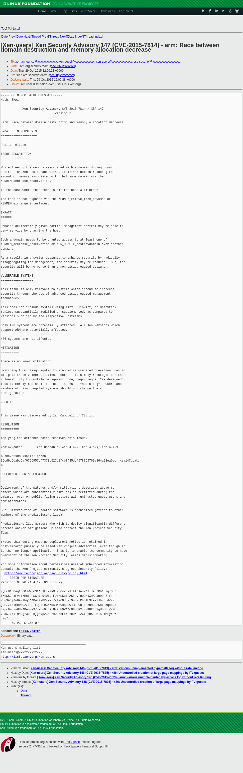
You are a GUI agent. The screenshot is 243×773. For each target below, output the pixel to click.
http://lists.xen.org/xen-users (28, 656)
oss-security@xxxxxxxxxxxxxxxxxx (157, 61)
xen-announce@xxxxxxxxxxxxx (36, 61)
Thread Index (93, 36)
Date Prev (8, 36)
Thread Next (58, 36)
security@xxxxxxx (63, 66)
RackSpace (72, 741)
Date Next (23, 36)
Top (3, 28)
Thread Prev (39, 36)
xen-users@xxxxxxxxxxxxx (114, 61)
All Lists (14, 28)
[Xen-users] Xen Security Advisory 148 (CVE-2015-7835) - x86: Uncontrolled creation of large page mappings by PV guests (117, 672)
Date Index (75, 36)
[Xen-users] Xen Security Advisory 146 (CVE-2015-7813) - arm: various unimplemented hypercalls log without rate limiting (116, 668)
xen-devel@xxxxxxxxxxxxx (76, 61)
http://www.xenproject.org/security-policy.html (45, 573)
